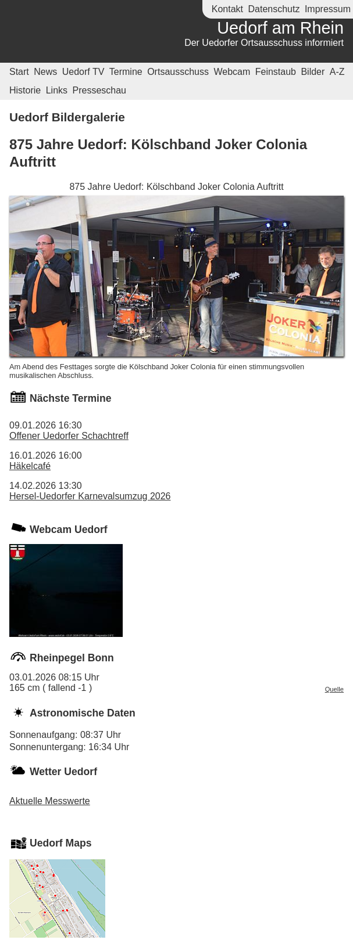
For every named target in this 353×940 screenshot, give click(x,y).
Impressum (328, 9)
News (45, 72)
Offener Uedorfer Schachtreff (69, 436)
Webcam (231, 72)
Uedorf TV (83, 72)
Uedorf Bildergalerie (67, 117)
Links (56, 90)
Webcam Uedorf (69, 529)
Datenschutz (273, 9)
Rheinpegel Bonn (72, 658)
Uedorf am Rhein (280, 28)
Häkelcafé (30, 466)
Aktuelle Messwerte (49, 801)
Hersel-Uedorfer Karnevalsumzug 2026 (89, 496)
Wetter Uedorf (63, 771)
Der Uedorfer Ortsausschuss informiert (264, 43)
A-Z (337, 72)
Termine (125, 72)
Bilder (313, 72)
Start (19, 72)
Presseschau (100, 90)
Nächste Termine (70, 398)
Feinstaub (275, 72)
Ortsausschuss (178, 72)
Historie (25, 90)
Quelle (334, 689)
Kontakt (227, 9)
